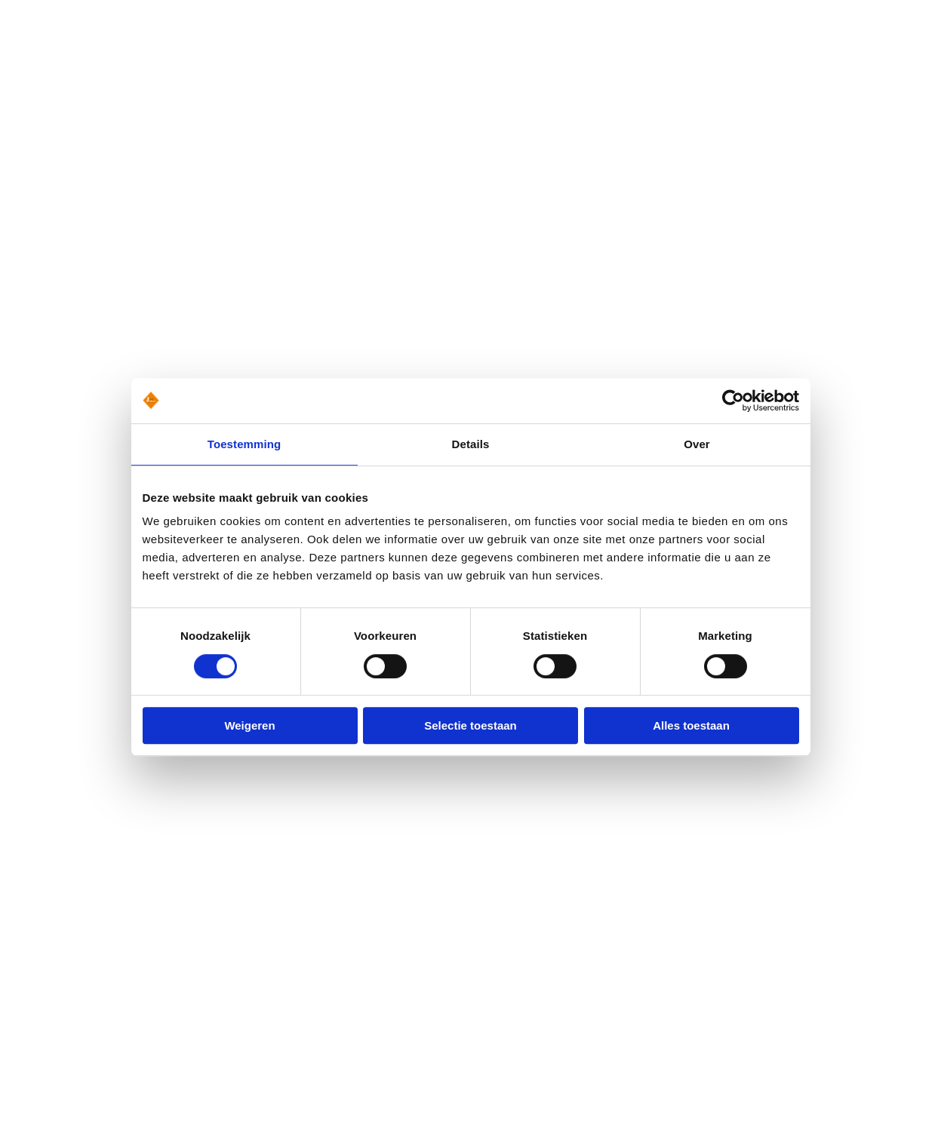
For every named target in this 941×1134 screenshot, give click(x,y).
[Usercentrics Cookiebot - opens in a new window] (733, 400)
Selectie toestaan (470, 725)
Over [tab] (697, 444)
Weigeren (249, 725)
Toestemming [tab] (244, 444)
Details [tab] (471, 444)
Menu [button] (891, 77)
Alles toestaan (691, 725)
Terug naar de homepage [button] (130, 274)
